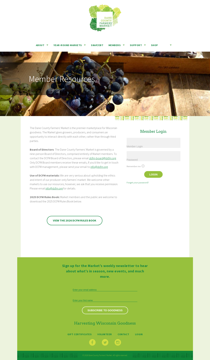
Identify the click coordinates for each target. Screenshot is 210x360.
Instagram (118, 342)
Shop (154, 45)
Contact (123, 334)
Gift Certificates (79, 334)
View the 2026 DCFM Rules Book (74, 220)
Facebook (92, 342)
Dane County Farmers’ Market (105, 18)
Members (114, 45)
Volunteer (104, 334)
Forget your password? (138, 182)
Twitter (105, 342)
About (40, 45)
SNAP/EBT (97, 45)
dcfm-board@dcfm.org (102, 158)
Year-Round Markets (67, 45)
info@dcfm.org (99, 167)
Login (139, 334)
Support (136, 45)
